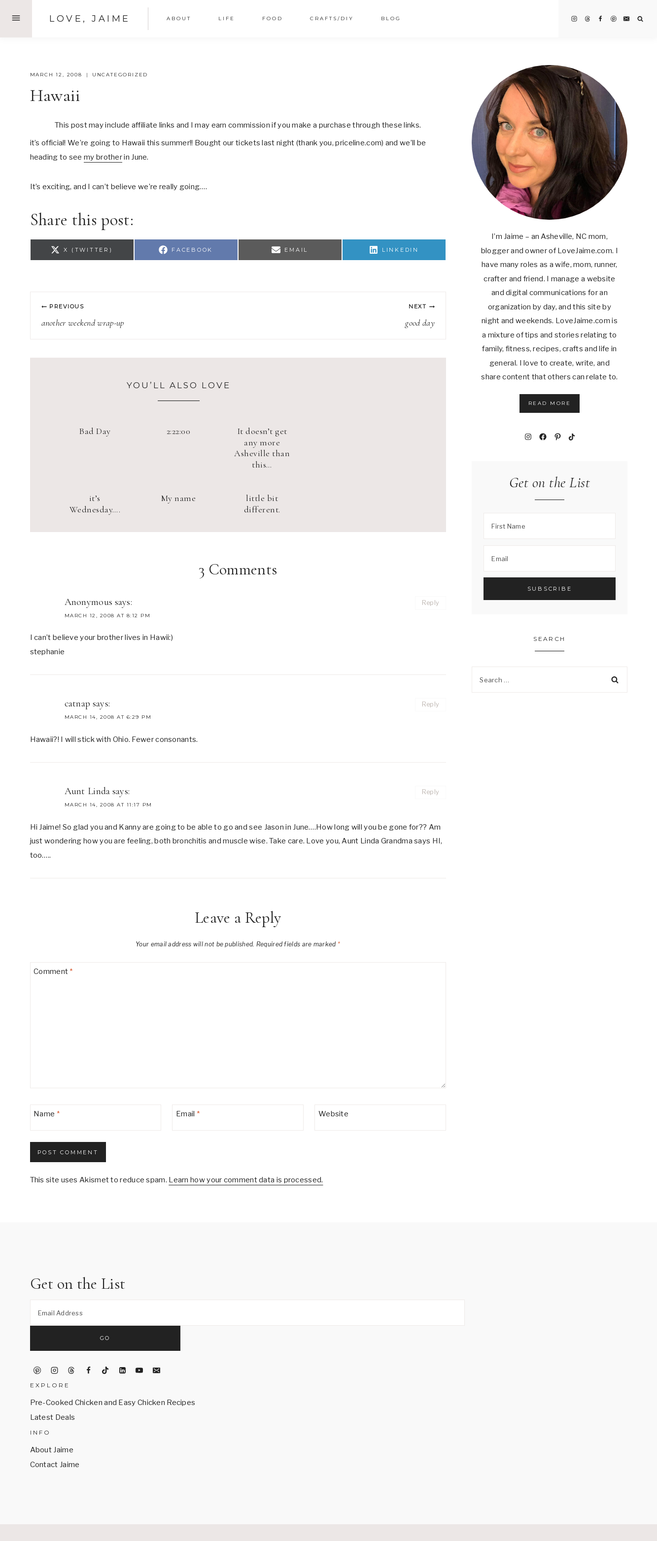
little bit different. (262, 504)
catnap (78, 703)
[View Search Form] (640, 19)
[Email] (626, 19)
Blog (391, 18)
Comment (53, 971)
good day (341, 315)
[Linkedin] (122, 1345)
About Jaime (51, 1425)
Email (188, 1113)
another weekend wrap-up (135, 315)
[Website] (380, 1118)
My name (178, 498)
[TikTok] (105, 1345)
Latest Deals (52, 1392)
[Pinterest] (614, 19)
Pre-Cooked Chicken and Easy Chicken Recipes (113, 1378)
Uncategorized (120, 74)
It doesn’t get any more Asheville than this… (262, 448)
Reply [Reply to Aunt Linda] (431, 792)
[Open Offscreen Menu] (16, 18)
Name (47, 1113)
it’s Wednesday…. (95, 504)
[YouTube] (139, 1345)
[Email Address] (247, 1313)
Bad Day (95, 431)
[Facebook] (600, 19)
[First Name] (549, 526)
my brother (103, 157)
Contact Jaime (55, 1440)
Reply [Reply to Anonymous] (431, 602)
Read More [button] (549, 403)
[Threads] (587, 19)
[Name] (95, 1118)
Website (333, 1113)
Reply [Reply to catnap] (431, 704)
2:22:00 (179, 431)
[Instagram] (574, 19)
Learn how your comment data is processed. (246, 1179)
